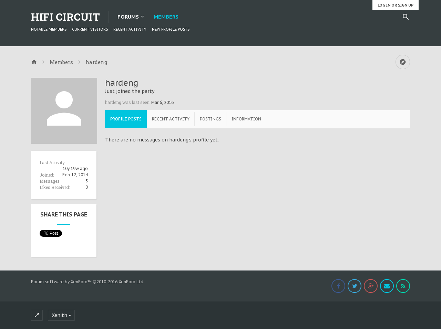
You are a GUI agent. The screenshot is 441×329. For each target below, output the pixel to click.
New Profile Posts (170, 29)
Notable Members (48, 29)
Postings (210, 118)
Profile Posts (126, 118)
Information (246, 118)
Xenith (59, 315)
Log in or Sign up (395, 5)
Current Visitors (90, 29)
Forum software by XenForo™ (87, 281)
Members (166, 16)
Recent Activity (129, 29)
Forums (128, 16)
